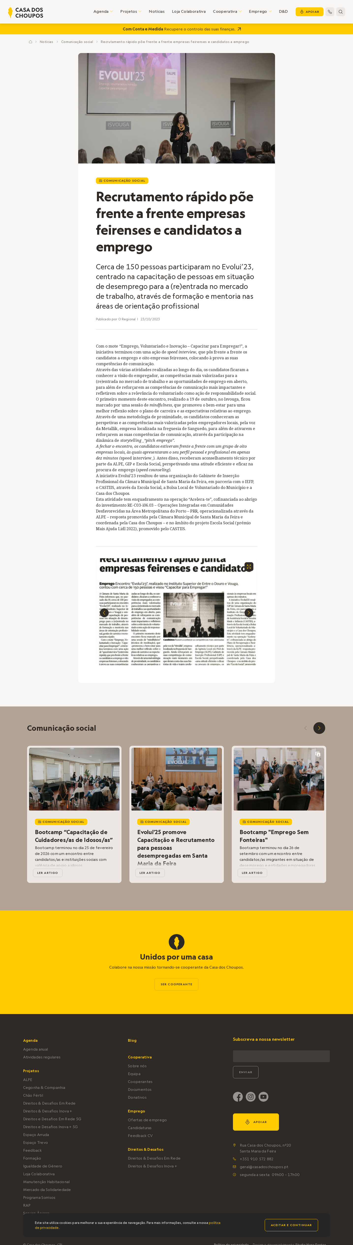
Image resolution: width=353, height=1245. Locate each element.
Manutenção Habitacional (46, 1181)
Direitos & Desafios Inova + (47, 1111)
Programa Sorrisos (39, 1197)
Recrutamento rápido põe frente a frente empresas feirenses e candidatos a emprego (175, 42)
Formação (32, 1158)
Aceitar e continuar (291, 1225)
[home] (25, 13)
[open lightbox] (249, 568)
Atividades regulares (42, 1057)
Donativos (137, 1097)
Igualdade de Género (42, 1166)
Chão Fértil (33, 1095)
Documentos (140, 1089)
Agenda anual (35, 1049)
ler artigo (47, 873)
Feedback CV (140, 1135)
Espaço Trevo (35, 1142)
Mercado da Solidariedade (47, 1189)
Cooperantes (140, 1081)
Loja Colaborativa (189, 11)
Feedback (32, 1150)
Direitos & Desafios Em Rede (49, 1103)
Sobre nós (137, 1066)
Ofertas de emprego (147, 1120)
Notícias (157, 11)
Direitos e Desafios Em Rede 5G (52, 1119)
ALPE (27, 1079)
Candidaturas (140, 1127)
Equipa (134, 1073)
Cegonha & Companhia (44, 1087)
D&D (283, 11)
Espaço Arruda (36, 1134)
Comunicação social (77, 42)
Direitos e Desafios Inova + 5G (50, 1126)
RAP (27, 1205)
